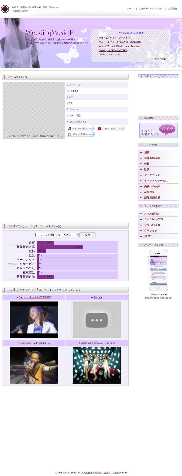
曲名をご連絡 (46, 136)
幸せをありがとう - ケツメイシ (114, 37)
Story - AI (98, 297)
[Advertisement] (158, 96)
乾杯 (146, 163)
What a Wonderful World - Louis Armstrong (120, 46)
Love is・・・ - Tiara (109, 54)
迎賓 (146, 152)
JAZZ (147, 236)
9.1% (42, 250)
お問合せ (172, 8)
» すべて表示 (159, 59)
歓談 (146, 169)
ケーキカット (152, 175)
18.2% (49, 242)
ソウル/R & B (152, 224)
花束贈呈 (149, 192)
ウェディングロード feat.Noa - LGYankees (120, 42)
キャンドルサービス (156, 180)
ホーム (130, 8)
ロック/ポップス (153, 219)
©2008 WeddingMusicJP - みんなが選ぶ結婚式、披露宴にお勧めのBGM (91, 472)
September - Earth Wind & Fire (35, 343)
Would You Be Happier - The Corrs (98, 343)
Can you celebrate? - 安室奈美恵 (35, 297)
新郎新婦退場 (152, 197)
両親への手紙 (152, 186)
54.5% (78, 246)
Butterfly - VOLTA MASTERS (113, 50)
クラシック (150, 230)
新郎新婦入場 (152, 158)
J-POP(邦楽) (151, 213)
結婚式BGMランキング (151, 8)
